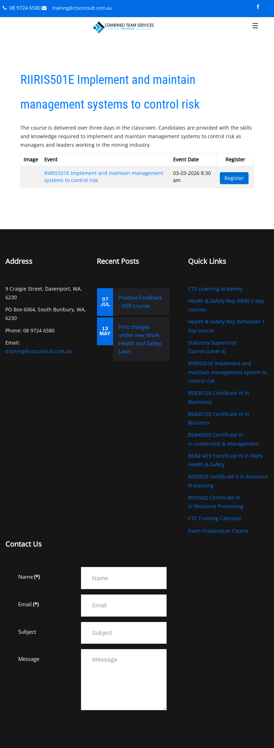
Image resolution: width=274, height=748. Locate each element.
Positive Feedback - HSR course (140, 301)
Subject (27, 631)
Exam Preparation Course (218, 530)
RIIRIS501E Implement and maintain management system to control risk (227, 372)
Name (29, 576)
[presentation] (72, 729)
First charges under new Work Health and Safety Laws (140, 339)
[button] (255, 31)
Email (28, 604)
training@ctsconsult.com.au (82, 8)
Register (234, 178)
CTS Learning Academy (215, 288)
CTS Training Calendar (215, 518)
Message (28, 658)
